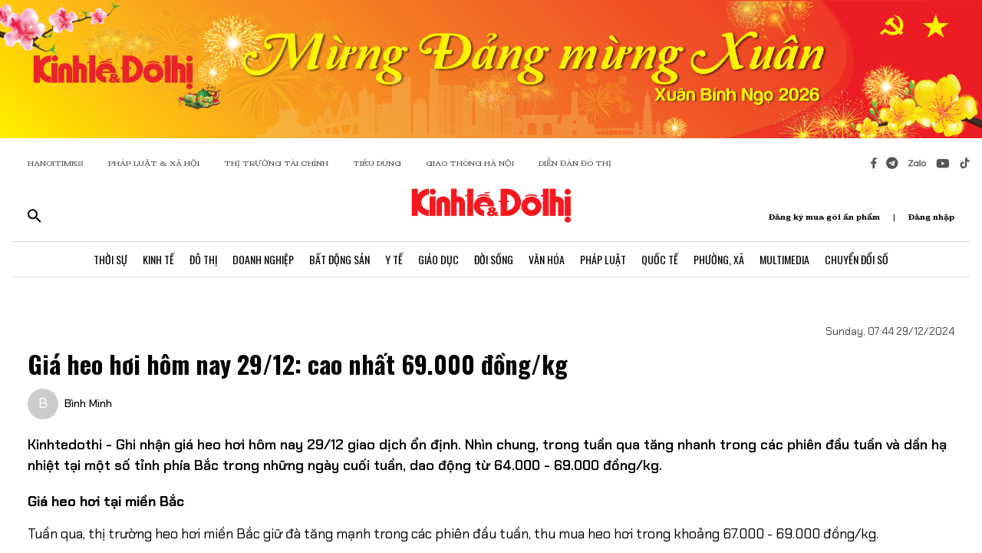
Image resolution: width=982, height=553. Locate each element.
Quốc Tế (659, 259)
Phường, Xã (719, 259)
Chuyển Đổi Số (856, 259)
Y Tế (394, 259)
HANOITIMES (56, 163)
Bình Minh (88, 403)
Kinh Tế (158, 259)
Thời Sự (110, 259)
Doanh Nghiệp (263, 259)
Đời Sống (493, 259)
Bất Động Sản (339, 259)
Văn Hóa (547, 259)
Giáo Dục (438, 259)
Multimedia (784, 259)
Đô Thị (203, 259)
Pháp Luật (603, 259)
